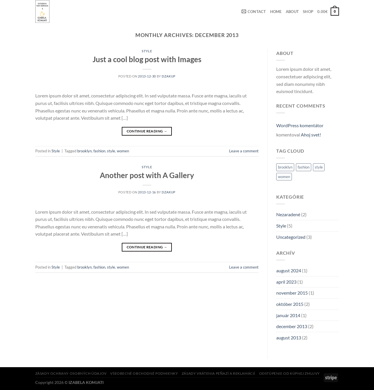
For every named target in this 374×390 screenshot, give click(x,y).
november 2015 (292, 292)
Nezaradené (288, 214)
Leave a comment (244, 151)
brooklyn (84, 151)
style (111, 151)
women (123, 151)
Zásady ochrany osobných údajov (71, 373)
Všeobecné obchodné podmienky (144, 373)
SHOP (308, 11)
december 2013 (291, 326)
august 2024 (288, 270)
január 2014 (288, 315)
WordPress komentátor (299, 125)
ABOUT (292, 11)
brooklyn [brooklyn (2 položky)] (285, 167)
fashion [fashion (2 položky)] (303, 167)
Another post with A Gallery (147, 175)
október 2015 (289, 304)
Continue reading (147, 131)
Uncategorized (290, 237)
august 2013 (288, 337)
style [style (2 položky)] (319, 167)
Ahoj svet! (311, 134)
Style (147, 51)
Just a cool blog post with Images (147, 59)
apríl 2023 (286, 281)
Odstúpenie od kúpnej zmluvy (289, 373)
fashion (99, 151)
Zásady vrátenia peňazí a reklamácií (218, 373)
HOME (276, 11)
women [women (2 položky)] (284, 176)
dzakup (168, 76)
